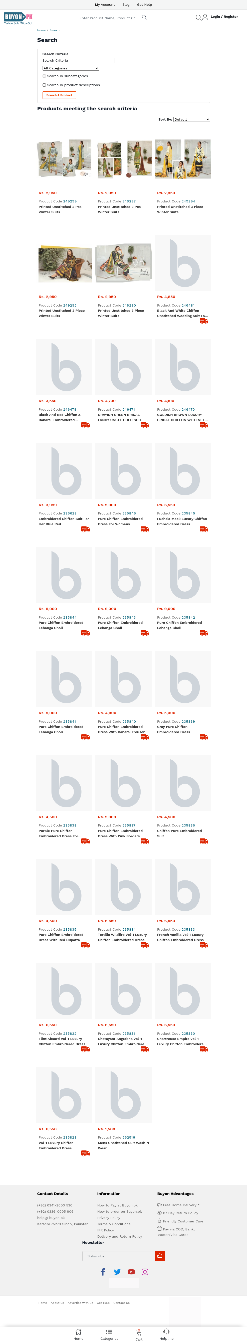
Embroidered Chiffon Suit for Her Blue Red (64, 521)
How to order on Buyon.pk (119, 1211)
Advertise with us (80, 1303)
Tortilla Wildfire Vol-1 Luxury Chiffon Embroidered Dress (122, 937)
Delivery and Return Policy (119, 1236)
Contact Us (121, 1303)
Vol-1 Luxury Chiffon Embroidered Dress (56, 1145)
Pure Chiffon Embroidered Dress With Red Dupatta (61, 937)
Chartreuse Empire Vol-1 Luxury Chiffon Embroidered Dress (181, 1042)
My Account (105, 4)
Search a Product (59, 95)
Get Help (144, 4)
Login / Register (224, 16)
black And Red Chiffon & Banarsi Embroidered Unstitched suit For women (62, 418)
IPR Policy (105, 1230)
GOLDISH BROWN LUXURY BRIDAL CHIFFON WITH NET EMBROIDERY (181, 418)
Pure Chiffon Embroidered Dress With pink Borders (120, 833)
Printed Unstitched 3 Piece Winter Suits (180, 209)
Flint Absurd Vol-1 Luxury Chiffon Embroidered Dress (62, 1041)
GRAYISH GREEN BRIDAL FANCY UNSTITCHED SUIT (120, 417)
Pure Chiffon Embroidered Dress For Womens (120, 521)
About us (57, 1303)
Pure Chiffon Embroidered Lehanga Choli (61, 625)
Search (55, 30)
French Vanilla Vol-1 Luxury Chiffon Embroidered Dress (180, 937)
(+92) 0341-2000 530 (55, 1205)
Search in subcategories (67, 76)
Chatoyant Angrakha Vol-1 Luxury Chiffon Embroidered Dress (122, 1042)
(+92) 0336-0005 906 (55, 1211)
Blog (126, 4)
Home (41, 30)
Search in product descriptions (73, 85)
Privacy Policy (108, 1218)
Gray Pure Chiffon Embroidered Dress (173, 729)
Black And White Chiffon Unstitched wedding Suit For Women (181, 314)
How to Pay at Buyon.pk (117, 1205)
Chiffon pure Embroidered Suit (179, 833)
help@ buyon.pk (51, 1218)
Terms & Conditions (114, 1224)
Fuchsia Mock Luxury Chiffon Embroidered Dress (182, 521)
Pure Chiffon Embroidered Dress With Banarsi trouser (121, 729)
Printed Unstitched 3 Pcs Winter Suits (60, 209)
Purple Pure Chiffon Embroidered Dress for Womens (58, 834)
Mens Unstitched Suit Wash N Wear (123, 1145)
